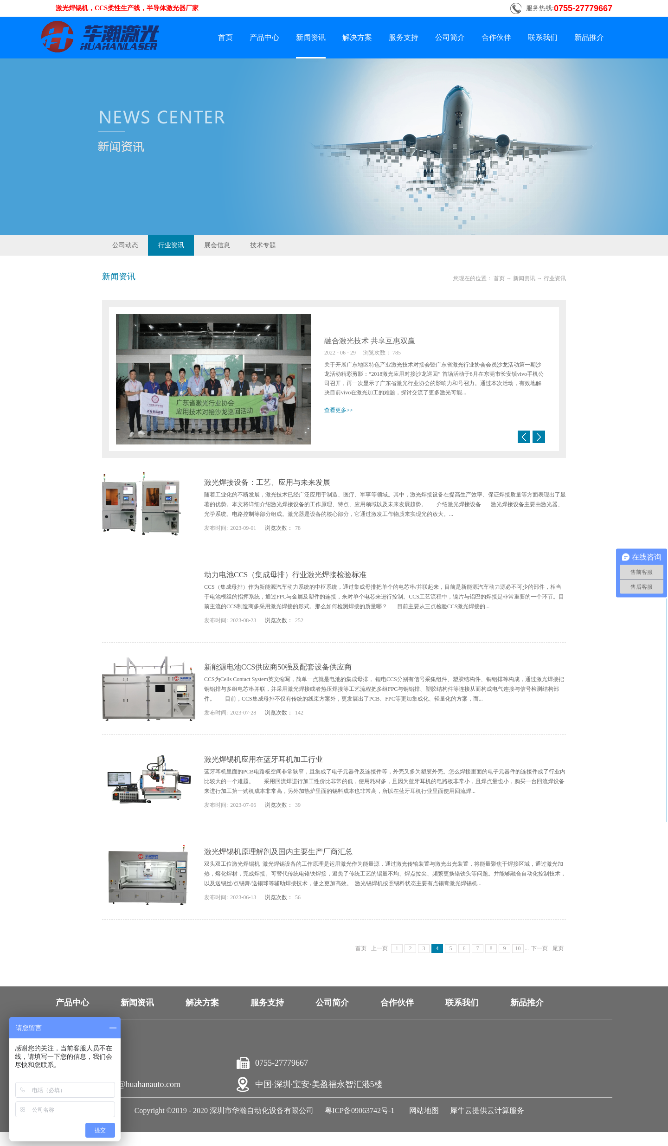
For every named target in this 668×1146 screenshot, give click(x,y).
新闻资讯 (524, 278)
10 (518, 948)
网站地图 (422, 1110)
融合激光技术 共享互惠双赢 (369, 341)
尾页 (558, 948)
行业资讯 (555, 278)
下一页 (539, 948)
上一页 (379, 948)
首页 (225, 37)
